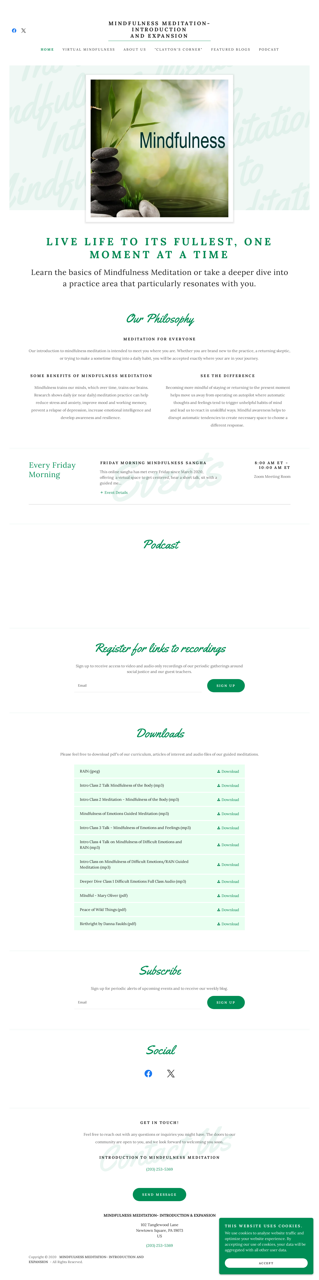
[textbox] (138, 685)
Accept (266, 1263)
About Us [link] (135, 49)
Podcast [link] (269, 49)
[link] (14, 30)
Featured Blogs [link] (230, 49)
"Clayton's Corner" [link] (179, 49)
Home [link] (47, 49)
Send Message (159, 1194)
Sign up (226, 686)
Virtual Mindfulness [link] (89, 49)
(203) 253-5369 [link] (159, 1169)
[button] (114, 492)
